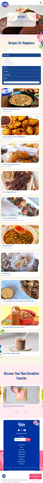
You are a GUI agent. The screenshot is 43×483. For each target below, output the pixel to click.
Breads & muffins (8, 62)
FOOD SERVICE (21, 456)
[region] (21, 477)
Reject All (35, 477)
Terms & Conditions (14, 467)
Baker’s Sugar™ (21, 461)
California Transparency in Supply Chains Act (23, 467)
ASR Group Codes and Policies (34, 467)
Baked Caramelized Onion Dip (11, 109)
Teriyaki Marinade (8, 246)
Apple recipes (7, 58)
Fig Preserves (6, 273)
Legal (5, 467)
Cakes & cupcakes (8, 64)
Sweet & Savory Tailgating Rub (11, 353)
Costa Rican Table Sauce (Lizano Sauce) (13, 327)
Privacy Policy (9, 467)
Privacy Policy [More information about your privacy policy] (17, 481)
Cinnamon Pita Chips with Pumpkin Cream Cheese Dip (18, 301)
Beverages (6, 60)
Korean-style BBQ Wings (10, 218)
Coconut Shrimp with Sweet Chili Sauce (14, 137)
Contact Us (21, 459)
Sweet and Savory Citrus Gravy (11, 164)
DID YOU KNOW (21, 445)
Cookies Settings (35, 480)
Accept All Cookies (35, 475)
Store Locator (21, 452)
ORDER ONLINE (21, 454)
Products (21, 464)
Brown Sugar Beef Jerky (9, 192)
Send (28, 439)
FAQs (21, 447)
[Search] (21, 82)
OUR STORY (21, 449)
